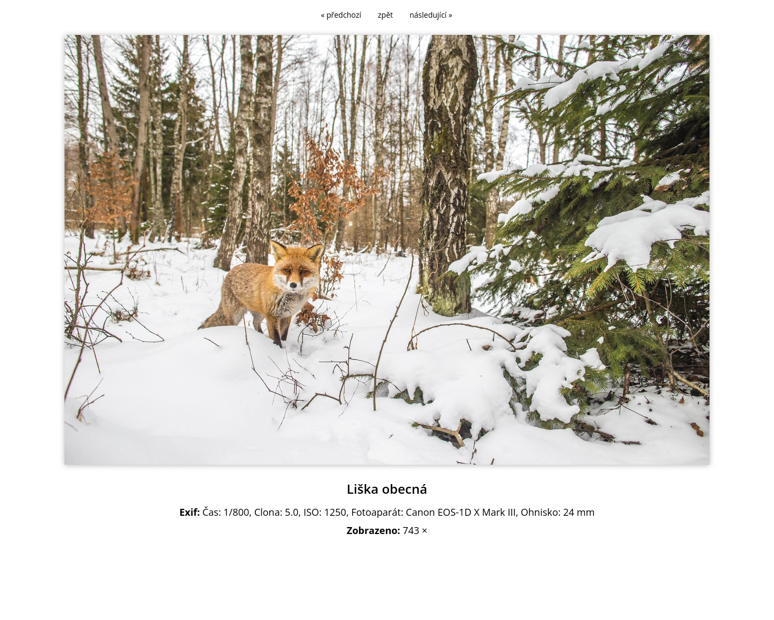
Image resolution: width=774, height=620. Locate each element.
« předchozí (341, 15)
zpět (385, 15)
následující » (431, 15)
